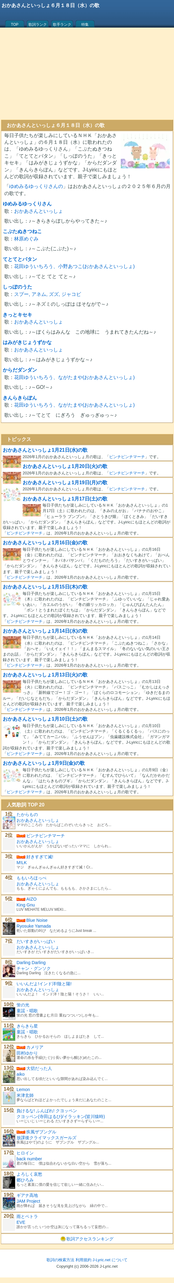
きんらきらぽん (20, 397)
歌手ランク (62, 24)
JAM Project (28, 1201)
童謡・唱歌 (27, 1010)
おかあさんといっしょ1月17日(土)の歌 (65, 498)
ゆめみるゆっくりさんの (36, 186)
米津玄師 (25, 1095)
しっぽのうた (17, 286)
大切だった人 (39, 1068)
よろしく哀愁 (29, 1174)
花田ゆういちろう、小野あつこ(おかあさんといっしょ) (74, 266)
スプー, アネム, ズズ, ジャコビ (47, 294)
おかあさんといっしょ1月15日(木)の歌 (45, 586)
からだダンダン (20, 370)
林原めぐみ (26, 238)
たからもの (27, 814)
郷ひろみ (25, 1180)
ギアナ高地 (27, 1195)
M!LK (22, 862)
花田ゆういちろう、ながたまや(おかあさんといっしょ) (74, 377)
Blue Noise (37, 920)
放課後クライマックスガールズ (46, 1137)
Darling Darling (31, 962)
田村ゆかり (27, 1053)
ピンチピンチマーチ (127, 456)
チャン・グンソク (34, 968)
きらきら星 (27, 1026)
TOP (14, 24)
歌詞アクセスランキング (89, 1238)
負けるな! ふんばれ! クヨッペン (47, 1110)
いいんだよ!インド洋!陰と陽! (44, 983)
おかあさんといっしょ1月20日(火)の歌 (65, 466)
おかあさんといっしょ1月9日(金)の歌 (44, 763)
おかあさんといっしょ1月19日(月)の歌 (65, 482)
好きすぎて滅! (39, 856)
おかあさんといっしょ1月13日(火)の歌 (45, 674)
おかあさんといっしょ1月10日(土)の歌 (45, 719)
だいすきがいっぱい (36, 941)
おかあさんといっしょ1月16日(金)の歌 (45, 542)
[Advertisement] (87, 74)
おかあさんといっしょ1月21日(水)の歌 (45, 450)
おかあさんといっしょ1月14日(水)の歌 (45, 631)
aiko (20, 1074)
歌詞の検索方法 (60, 1260)
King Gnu (26, 904)
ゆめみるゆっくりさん (27, 203)
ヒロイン (25, 1153)
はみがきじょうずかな (27, 342)
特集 (85, 24)
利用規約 (83, 1260)
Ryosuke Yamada (34, 926)
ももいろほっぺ (31, 877)
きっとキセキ (17, 314)
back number (29, 1158)
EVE (21, 1222)
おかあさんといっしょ (38, 211)
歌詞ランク (37, 24)
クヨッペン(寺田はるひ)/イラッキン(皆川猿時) (61, 1116)
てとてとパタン (20, 259)
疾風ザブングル (41, 1131)
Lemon (23, 1089)
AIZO (31, 899)
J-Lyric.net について (110, 1260)
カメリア (34, 1047)
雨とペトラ (27, 1216)
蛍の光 (23, 1004)
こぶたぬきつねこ (22, 231)
